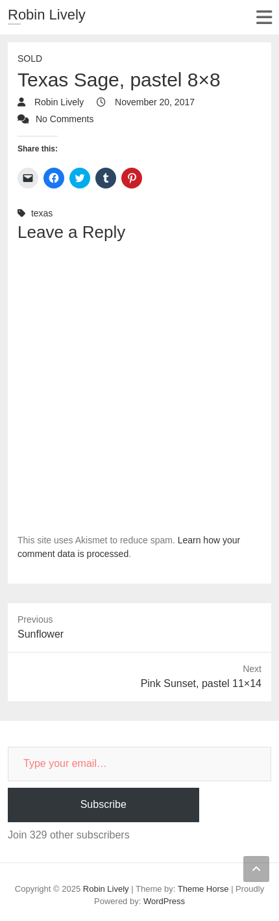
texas (42, 213)
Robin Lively (47, 14)
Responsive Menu (263, 17)
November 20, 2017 (153, 102)
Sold (30, 58)
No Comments (64, 119)
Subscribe (103, 804)
